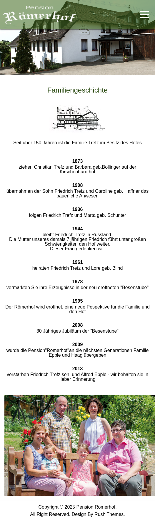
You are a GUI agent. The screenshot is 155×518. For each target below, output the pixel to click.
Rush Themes (109, 514)
